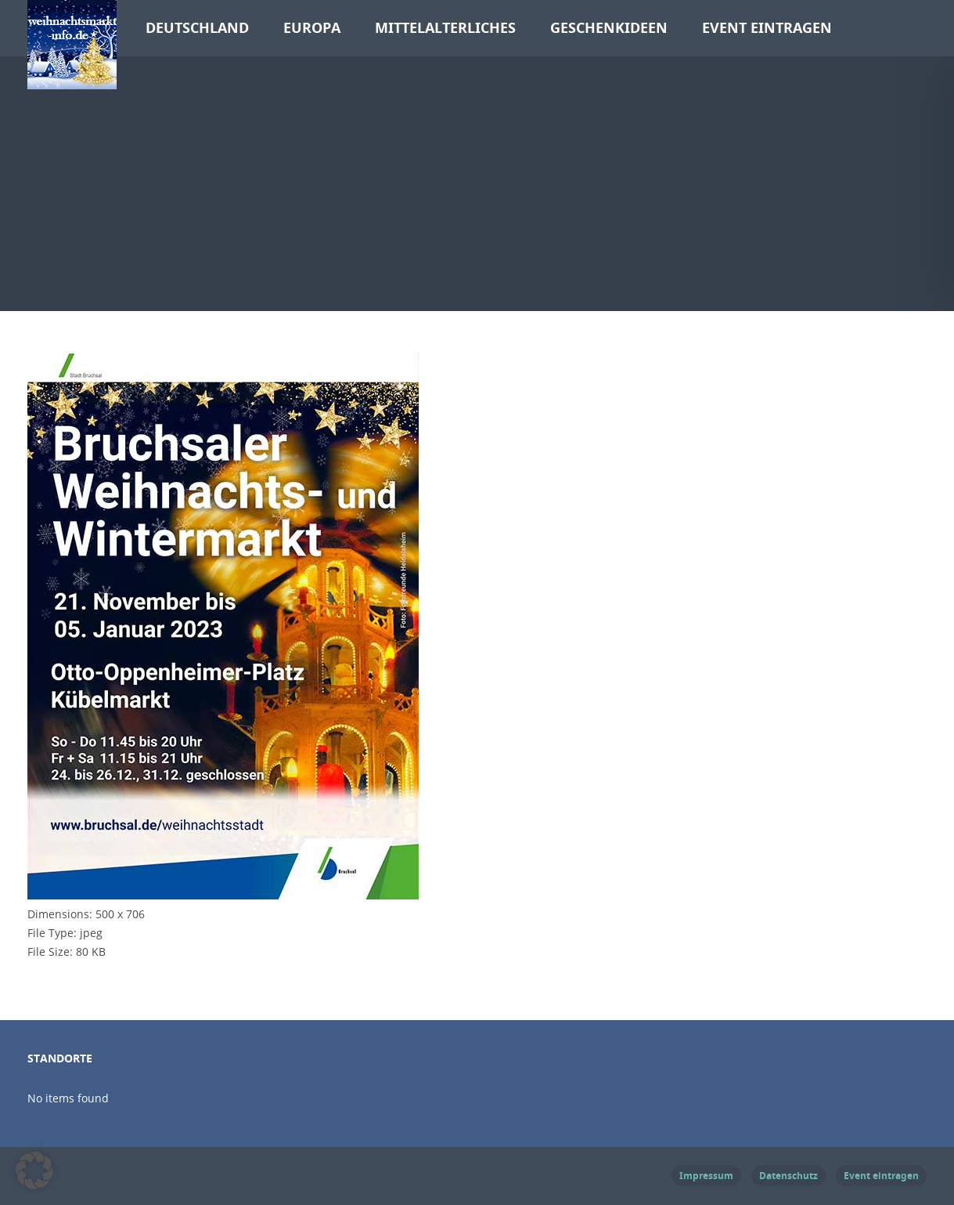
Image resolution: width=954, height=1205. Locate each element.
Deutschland (197, 28)
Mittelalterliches (445, 28)
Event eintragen (767, 28)
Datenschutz (788, 1175)
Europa (311, 28)
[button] (34, 1170)
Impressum (706, 1175)
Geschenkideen (609, 28)
